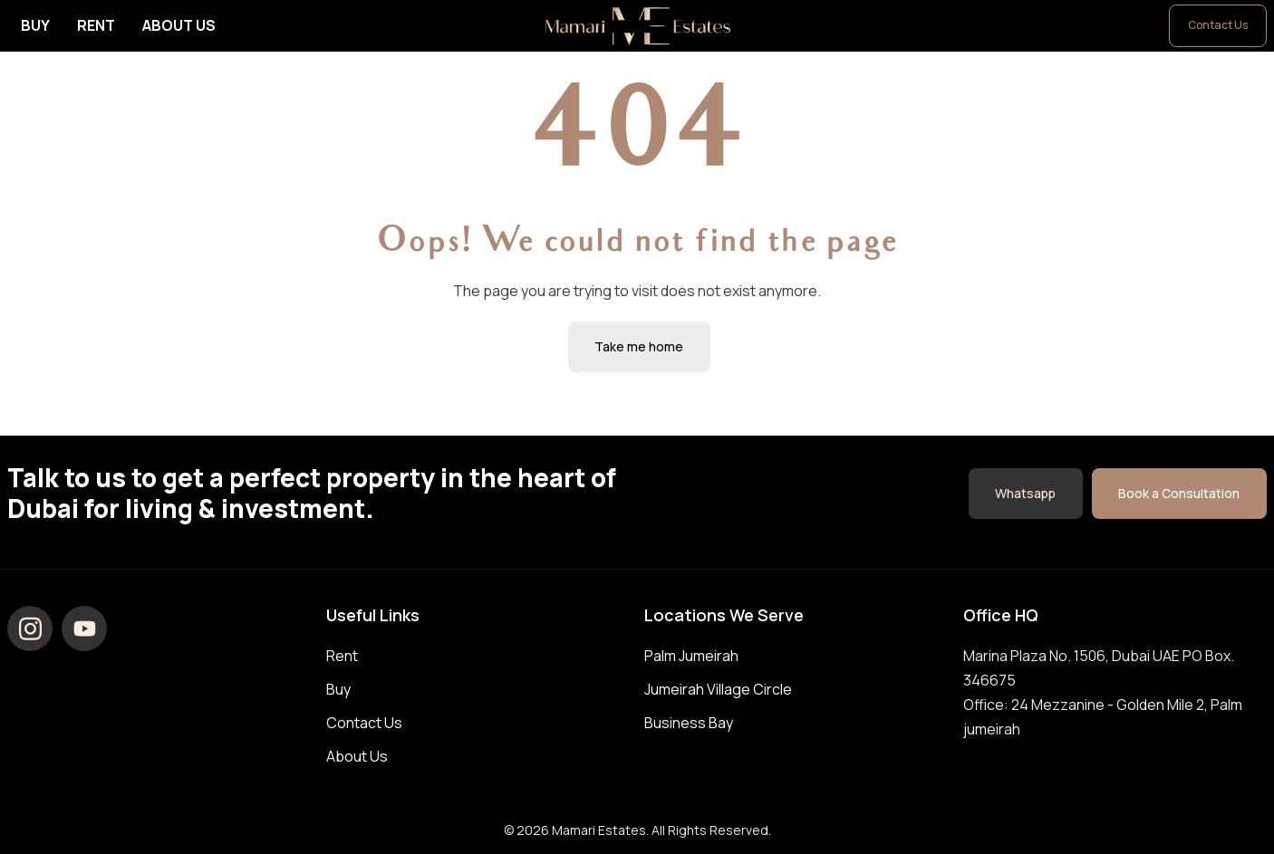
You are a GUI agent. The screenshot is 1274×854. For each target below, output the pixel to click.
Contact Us (1218, 25)
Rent (96, 25)
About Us (179, 25)
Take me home (639, 346)
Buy (35, 25)
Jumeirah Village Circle (718, 689)
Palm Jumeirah (691, 656)
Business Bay (688, 723)
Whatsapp (1024, 492)
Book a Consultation (1179, 492)
